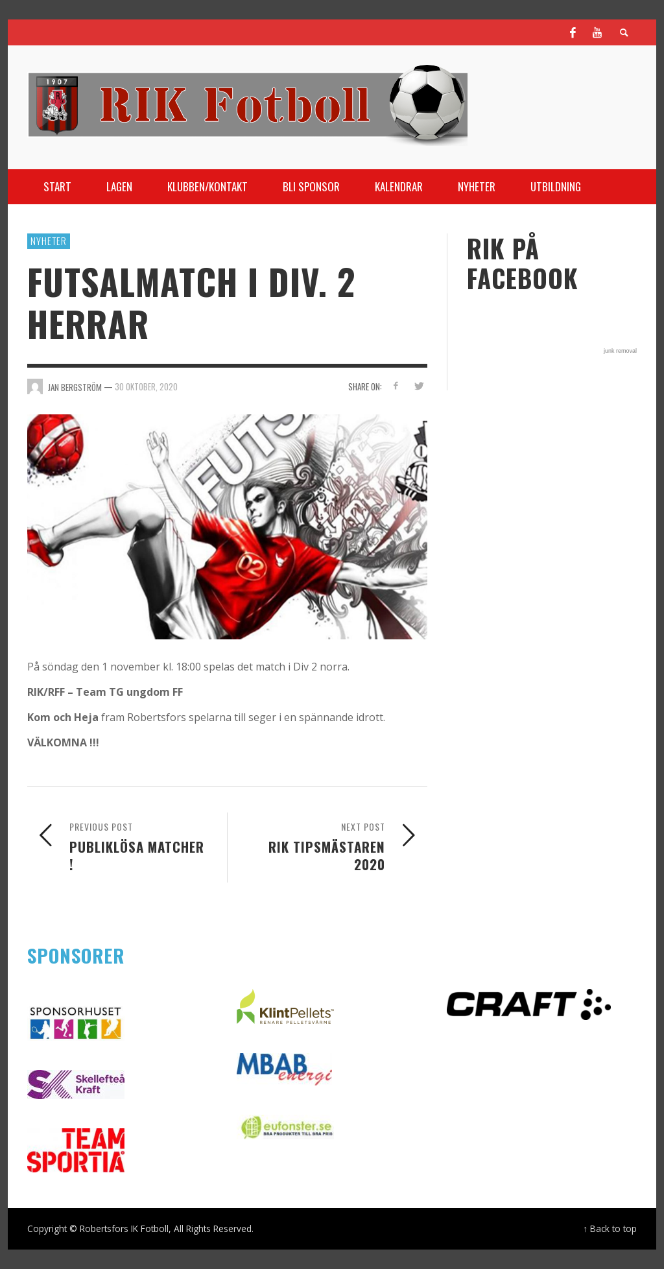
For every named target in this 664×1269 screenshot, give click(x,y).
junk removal (620, 351)
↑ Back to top (610, 1228)
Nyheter (48, 240)
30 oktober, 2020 (146, 386)
